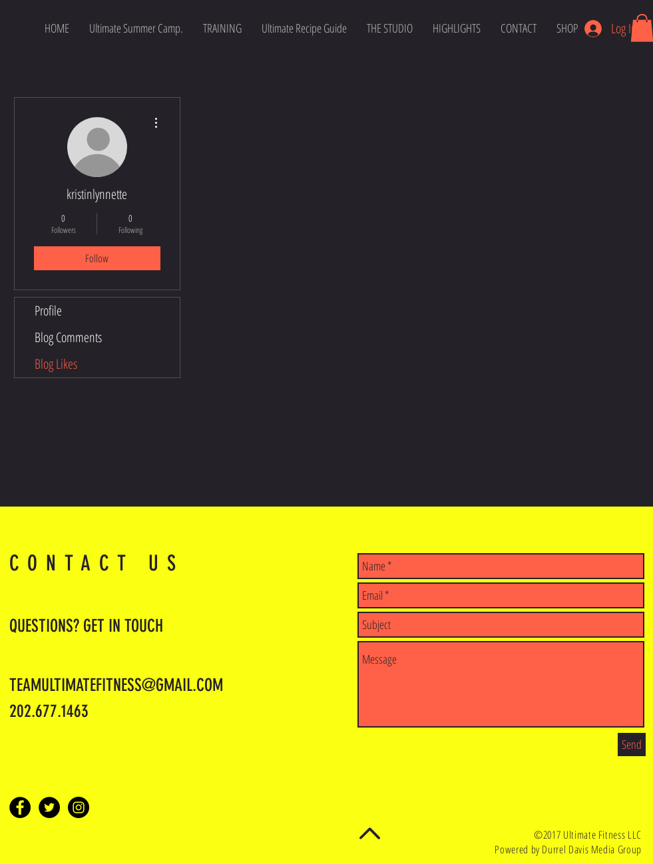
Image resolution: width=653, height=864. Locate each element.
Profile (48, 311)
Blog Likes (56, 364)
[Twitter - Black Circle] (49, 807)
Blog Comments (68, 337)
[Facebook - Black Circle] (20, 807)
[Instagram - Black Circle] (78, 807)
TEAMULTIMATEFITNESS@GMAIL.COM (116, 685)
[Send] (632, 744)
